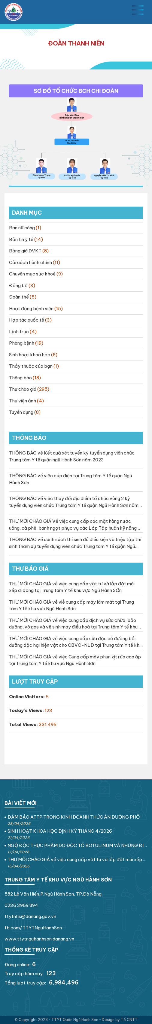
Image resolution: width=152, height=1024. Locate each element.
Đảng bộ (18, 285)
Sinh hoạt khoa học (29, 355)
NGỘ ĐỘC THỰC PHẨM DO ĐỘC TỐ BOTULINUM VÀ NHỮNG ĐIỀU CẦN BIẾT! (77, 845)
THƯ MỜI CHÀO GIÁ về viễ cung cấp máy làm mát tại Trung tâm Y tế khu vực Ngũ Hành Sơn (71, 605)
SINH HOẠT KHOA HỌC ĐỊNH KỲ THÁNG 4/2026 (60, 831)
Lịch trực (19, 331)
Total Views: (24, 724)
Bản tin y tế (21, 239)
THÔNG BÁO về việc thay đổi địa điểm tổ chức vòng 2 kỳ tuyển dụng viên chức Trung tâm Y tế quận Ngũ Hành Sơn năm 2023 (73, 502)
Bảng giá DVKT (25, 251)
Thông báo (20, 378)
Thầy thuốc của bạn (31, 366)
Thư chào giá (22, 389)
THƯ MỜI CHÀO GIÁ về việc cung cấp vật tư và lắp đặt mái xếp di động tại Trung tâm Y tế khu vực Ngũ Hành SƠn (72, 587)
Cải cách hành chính (30, 262)
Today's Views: (27, 710)
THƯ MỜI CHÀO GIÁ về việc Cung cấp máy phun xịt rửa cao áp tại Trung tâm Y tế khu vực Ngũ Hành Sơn (75, 660)
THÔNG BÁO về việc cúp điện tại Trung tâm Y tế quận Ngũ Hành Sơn (70, 479)
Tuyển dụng (21, 412)
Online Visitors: (27, 696)
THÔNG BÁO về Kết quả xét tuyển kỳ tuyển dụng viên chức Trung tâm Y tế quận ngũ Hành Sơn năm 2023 (72, 456)
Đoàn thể (19, 297)
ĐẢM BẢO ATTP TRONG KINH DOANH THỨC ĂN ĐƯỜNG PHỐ (74, 817)
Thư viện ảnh (22, 401)
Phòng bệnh (21, 343)
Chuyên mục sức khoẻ (32, 274)
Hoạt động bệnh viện (31, 308)
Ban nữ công (22, 228)
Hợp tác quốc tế (26, 320)
